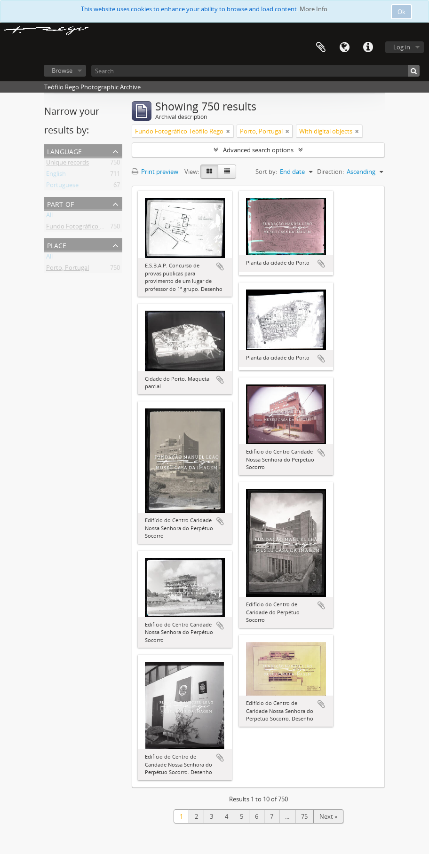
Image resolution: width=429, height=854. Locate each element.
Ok (401, 12)
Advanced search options (258, 150)
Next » (328, 816)
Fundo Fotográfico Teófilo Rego (90, 228)
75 (304, 816)
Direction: (330, 171)
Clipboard (321, 47)
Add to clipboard (220, 266)
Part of (60, 203)
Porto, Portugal (67, 269)
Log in (401, 47)
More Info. (314, 9)
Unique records (67, 164)
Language (344, 47)
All (49, 216)
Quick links (368, 47)
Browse (62, 70)
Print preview (155, 171)
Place (56, 244)
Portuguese (62, 186)
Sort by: (266, 171)
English (56, 175)
